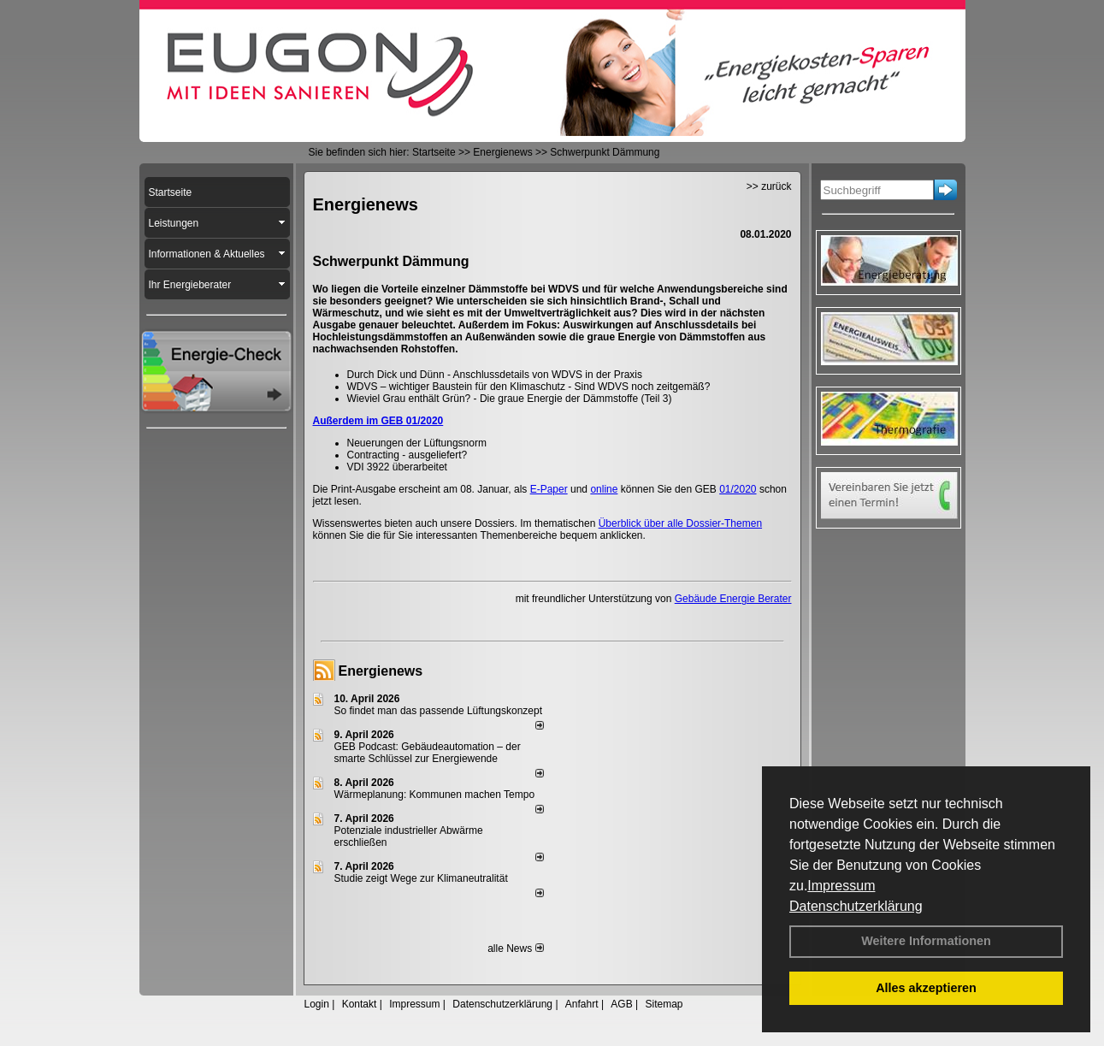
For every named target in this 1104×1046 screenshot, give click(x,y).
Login (316, 1004)
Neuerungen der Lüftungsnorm (417, 443)
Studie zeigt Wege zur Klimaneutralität (421, 878)
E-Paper (549, 489)
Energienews (381, 671)
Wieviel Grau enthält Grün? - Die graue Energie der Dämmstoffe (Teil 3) (509, 399)
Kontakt (359, 1004)
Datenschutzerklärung (856, 906)
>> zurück (769, 186)
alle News (515, 948)
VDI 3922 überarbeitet (397, 467)
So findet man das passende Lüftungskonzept (438, 711)
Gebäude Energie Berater (733, 599)
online (603, 489)
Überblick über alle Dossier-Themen (680, 523)
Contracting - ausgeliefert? (407, 455)
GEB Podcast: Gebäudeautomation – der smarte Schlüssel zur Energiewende (427, 753)
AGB (621, 1004)
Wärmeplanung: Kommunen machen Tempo (434, 795)
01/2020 (737, 489)
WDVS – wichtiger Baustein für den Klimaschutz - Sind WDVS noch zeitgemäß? (529, 387)
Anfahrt (582, 1004)
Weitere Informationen (926, 941)
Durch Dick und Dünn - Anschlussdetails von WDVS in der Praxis (494, 375)
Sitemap (663, 1004)
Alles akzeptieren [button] (926, 988)
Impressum (841, 885)
